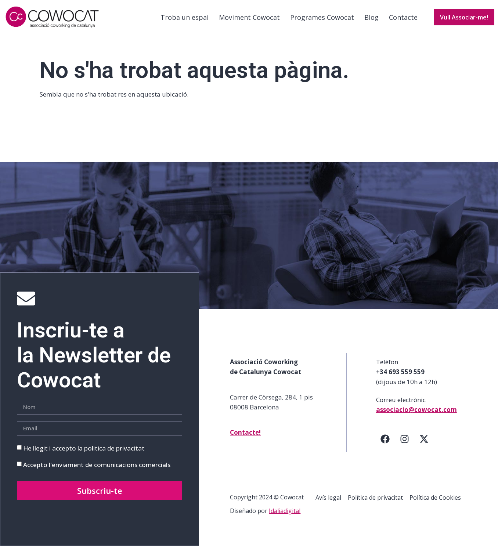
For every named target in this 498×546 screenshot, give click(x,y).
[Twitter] (424, 439)
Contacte (403, 17)
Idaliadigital (284, 511)
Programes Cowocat (322, 17)
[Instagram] (405, 439)
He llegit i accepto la (84, 448)
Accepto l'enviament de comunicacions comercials (96, 464)
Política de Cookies (435, 497)
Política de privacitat (375, 497)
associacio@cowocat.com (416, 409)
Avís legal (328, 497)
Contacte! (245, 432)
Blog (371, 17)
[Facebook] (385, 439)
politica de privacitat (114, 448)
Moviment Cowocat (249, 17)
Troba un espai (184, 17)
